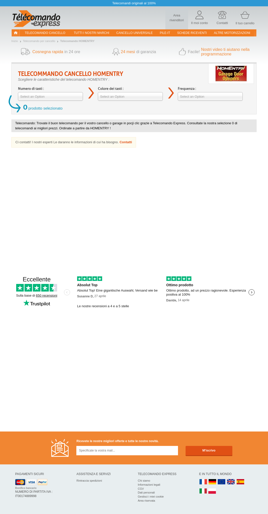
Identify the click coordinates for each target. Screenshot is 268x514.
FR (203, 482)
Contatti (126, 142)
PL (212, 491)
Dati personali (146, 492)
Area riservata (146, 500)
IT (203, 491)
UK (231, 482)
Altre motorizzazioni (232, 33)
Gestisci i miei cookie (151, 496)
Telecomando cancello (45, 33)
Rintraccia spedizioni (89, 480)
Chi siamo (144, 480)
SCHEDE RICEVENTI (192, 33)
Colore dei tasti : (110, 89)
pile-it (165, 33)
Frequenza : (187, 89)
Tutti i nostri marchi (91, 33)
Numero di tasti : (31, 89)
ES (240, 482)
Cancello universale (134, 33)
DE (212, 482)
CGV (141, 488)
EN (222, 482)
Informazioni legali (149, 484)
